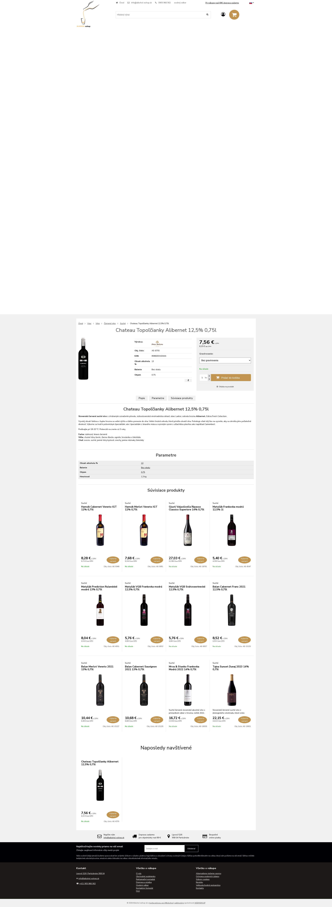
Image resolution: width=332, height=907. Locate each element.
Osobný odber (142, 885)
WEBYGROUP (200, 903)
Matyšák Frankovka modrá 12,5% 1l (228, 508)
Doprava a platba (144, 882)
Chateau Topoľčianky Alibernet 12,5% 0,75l (100, 763)
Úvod (122, 2)
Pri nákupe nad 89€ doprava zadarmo (222, 3)
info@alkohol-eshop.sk (141, 2)
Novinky (199, 882)
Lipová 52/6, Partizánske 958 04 (90, 873)
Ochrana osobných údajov (207, 876)
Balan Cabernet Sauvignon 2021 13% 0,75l (141, 668)
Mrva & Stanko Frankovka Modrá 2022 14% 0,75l (184, 668)
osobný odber (180, 2)
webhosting (179, 903)
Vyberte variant (113, 560)
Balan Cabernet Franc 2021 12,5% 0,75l (229, 588)
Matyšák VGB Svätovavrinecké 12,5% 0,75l (187, 588)
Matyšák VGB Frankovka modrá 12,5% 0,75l (143, 588)
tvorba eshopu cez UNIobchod (161, 903)
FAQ (138, 891)
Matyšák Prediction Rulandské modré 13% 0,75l (99, 588)
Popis (142, 398)
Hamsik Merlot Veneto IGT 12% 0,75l (141, 508)
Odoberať (191, 849)
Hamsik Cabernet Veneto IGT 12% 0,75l (99, 508)
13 (142, 463)
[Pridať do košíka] (225, 377)
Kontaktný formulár (144, 888)
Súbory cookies (203, 879)
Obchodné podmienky (145, 876)
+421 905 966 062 (87, 883)
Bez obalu (145, 467)
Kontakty (200, 888)
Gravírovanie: (206, 353)
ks (206, 377)
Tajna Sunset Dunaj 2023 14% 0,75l (231, 668)
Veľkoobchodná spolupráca (208, 885)
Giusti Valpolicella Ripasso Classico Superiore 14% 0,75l (186, 508)
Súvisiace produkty (182, 398)
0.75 (143, 472)
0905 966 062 (164, 2)
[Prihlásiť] (223, 14)
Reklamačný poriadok (145, 879)
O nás (138, 873)
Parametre (158, 398)
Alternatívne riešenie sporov (208, 873)
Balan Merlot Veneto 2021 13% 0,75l (97, 668)
